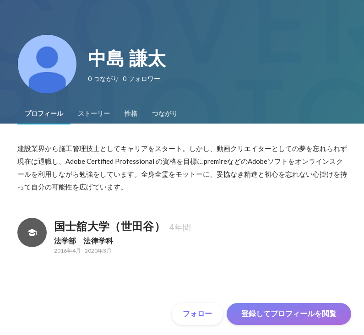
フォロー (197, 313)
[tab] (44, 113)
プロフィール (44, 113)
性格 (131, 113)
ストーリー (94, 113)
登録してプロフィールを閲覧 (289, 313)
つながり (165, 113)
